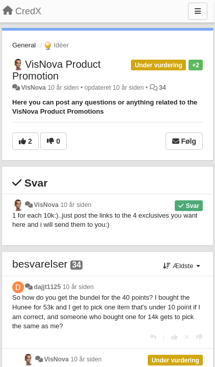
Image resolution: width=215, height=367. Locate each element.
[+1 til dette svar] (174, 337)
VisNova (33, 87)
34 (162, 87)
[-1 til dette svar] (199, 337)
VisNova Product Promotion (56, 70)
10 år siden (75, 204)
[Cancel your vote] (187, 337)
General (24, 45)
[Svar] (153, 337)
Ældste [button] (181, 266)
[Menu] (197, 11)
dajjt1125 (47, 287)
